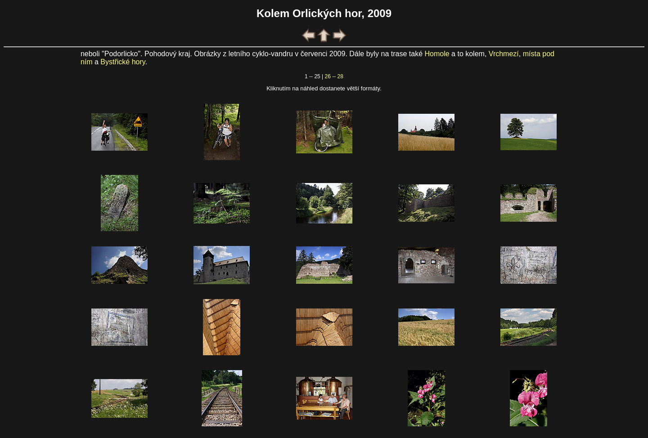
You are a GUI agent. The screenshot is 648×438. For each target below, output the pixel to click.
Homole (437, 54)
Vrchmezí (504, 54)
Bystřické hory (122, 62)
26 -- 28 (334, 76)
